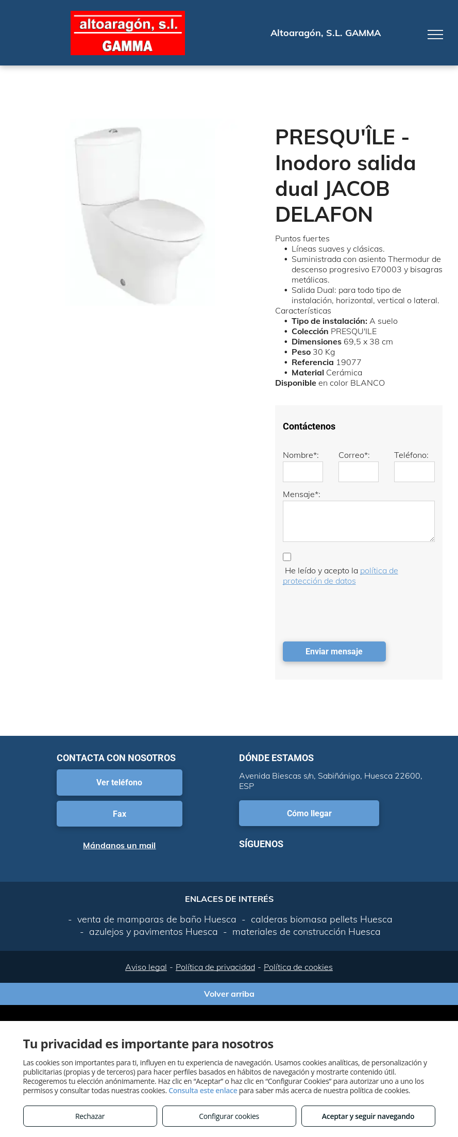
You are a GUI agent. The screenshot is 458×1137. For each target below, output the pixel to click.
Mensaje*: (301, 494)
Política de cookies (298, 967)
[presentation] (361, 611)
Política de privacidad (215, 967)
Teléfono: (411, 455)
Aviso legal (146, 967)
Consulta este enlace (202, 1090)
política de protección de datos (340, 575)
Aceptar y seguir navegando (368, 1116)
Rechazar (90, 1116)
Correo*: (354, 455)
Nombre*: (301, 455)
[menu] (435, 34)
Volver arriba (229, 993)
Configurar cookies (229, 1116)
